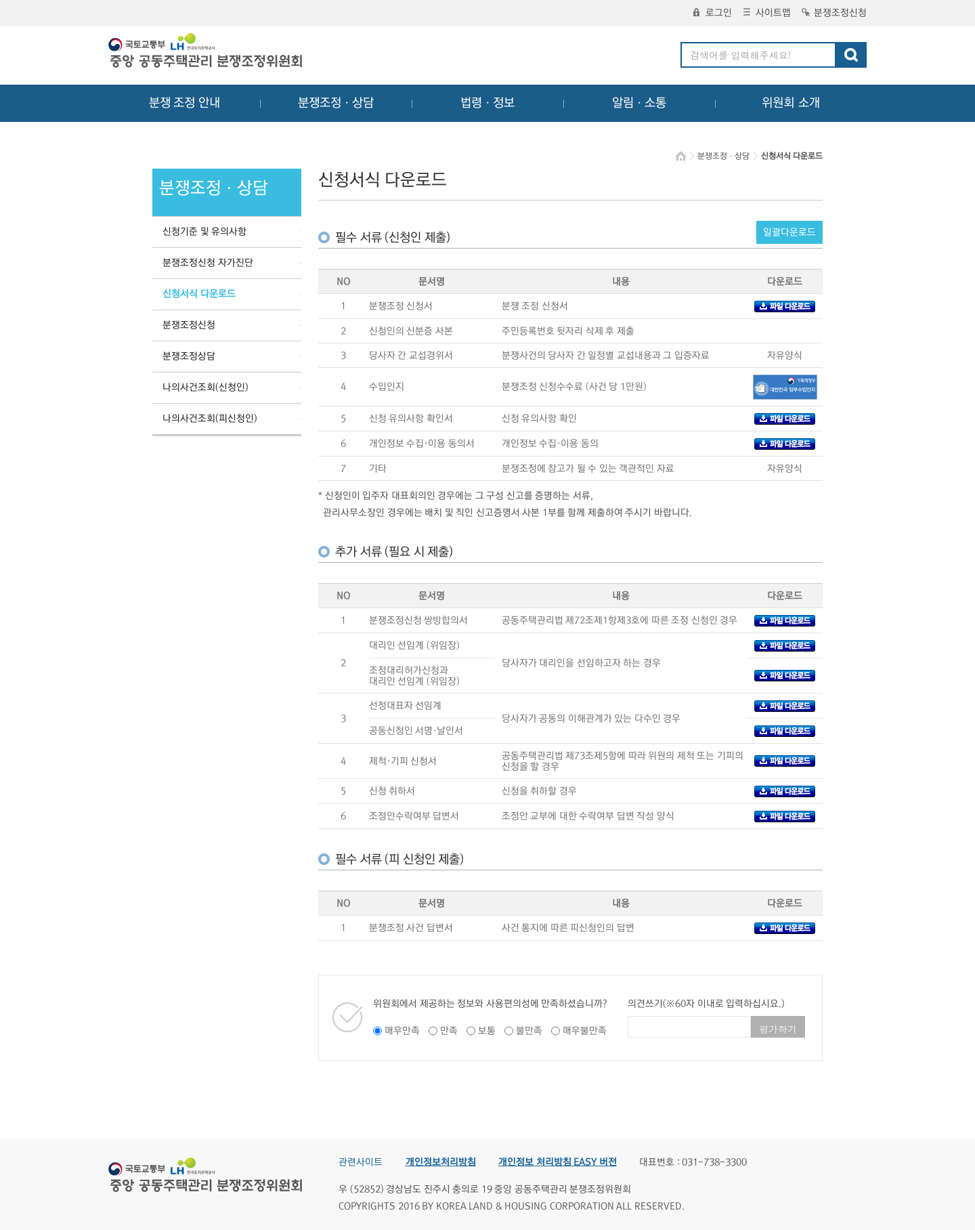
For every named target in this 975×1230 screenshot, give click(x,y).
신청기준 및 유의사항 (204, 231)
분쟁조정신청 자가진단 (207, 262)
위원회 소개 (791, 103)
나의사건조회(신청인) (205, 387)
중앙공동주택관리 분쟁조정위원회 (206, 52)
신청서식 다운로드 (199, 294)
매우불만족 (585, 1030)
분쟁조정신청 (834, 12)
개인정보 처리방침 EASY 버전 (557, 1162)
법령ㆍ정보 (487, 103)
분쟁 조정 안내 (184, 103)
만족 (449, 1030)
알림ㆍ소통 (639, 103)
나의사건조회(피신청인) (209, 418)
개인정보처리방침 (441, 1162)
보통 (487, 1030)
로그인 (712, 12)
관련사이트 (361, 1162)
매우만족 (402, 1030)
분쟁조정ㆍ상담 (336, 103)
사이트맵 (767, 12)
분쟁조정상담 (188, 356)
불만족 (529, 1030)
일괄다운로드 (789, 232)
